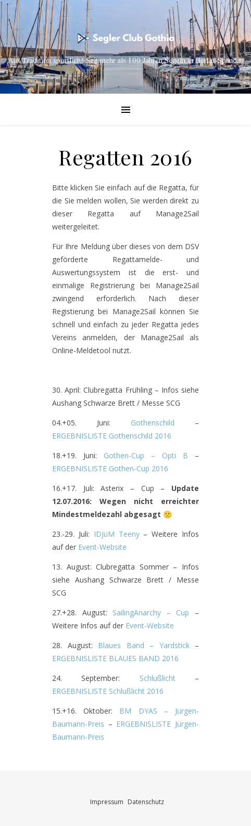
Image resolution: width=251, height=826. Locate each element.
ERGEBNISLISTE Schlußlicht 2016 (108, 691)
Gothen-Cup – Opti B (146, 455)
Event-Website (102, 547)
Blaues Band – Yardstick (146, 645)
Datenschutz (146, 801)
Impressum (106, 801)
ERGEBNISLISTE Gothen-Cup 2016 (110, 468)
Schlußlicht (157, 678)
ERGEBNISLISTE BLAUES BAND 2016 (115, 658)
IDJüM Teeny (117, 534)
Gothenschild (163, 423)
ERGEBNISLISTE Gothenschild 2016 (111, 436)
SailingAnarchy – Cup (150, 612)
